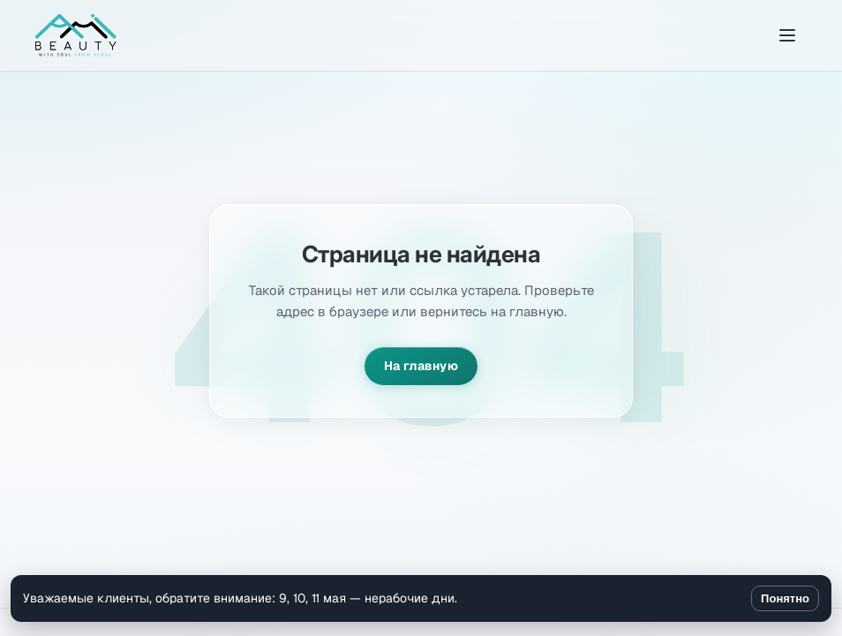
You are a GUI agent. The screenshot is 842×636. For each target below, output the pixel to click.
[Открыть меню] (787, 35)
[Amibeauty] (76, 35)
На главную (420, 366)
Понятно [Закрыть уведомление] (785, 598)
